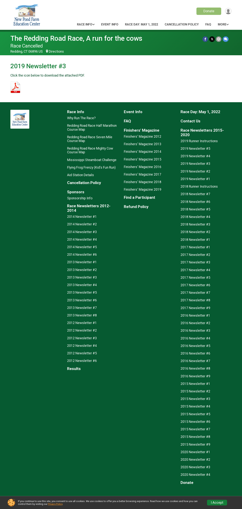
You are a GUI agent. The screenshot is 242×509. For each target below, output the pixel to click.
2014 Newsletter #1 (82, 217)
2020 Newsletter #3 (195, 467)
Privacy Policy (55, 504)
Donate (208, 11)
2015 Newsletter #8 (195, 437)
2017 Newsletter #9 (195, 308)
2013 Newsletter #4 (82, 285)
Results (74, 369)
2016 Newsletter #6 (195, 353)
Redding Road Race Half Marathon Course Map (92, 127)
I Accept (217, 502)
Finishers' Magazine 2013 (142, 144)
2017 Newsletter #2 (195, 255)
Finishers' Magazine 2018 (142, 182)
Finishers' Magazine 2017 (142, 174)
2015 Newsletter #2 (195, 391)
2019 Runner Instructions (199, 141)
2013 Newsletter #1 (82, 262)
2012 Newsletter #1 (82, 323)
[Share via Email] (219, 39)
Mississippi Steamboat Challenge (91, 160)
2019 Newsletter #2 (195, 171)
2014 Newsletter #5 (82, 247)
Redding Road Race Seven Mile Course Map (89, 139)
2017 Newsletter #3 (195, 262)
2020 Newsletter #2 (195, 459)
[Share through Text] (226, 39)
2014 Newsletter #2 (82, 224)
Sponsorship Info (79, 198)
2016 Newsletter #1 (195, 315)
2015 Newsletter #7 (195, 429)
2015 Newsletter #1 (195, 384)
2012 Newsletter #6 (82, 361)
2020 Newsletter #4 (195, 475)
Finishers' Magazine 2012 (142, 136)
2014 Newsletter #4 (82, 239)
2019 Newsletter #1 (195, 179)
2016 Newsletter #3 (195, 330)
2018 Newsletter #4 (195, 217)
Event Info (109, 24)
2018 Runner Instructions (199, 186)
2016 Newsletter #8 (195, 368)
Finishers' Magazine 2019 (142, 189)
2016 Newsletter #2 (195, 323)
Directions (56, 51)
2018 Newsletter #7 (195, 194)
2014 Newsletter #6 (82, 254)
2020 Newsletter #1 (195, 452)
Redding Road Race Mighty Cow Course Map (90, 150)
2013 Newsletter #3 (82, 277)
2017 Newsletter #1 (195, 247)
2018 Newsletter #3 (195, 224)
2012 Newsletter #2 (82, 330)
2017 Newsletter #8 (195, 300)
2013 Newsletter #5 (82, 292)
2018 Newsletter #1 (195, 240)
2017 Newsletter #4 (195, 270)
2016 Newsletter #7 (195, 361)
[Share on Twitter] (212, 39)
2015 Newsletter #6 (195, 422)
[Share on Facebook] (205, 39)
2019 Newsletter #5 (195, 148)
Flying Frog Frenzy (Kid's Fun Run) (91, 167)
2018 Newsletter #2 (195, 232)
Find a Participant (139, 197)
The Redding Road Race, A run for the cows (76, 38)
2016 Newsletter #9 (195, 376)
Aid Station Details (80, 175)
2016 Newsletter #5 (195, 346)
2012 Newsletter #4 (82, 346)
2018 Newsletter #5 (195, 209)
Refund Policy (136, 207)
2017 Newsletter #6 (195, 285)
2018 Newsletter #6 (195, 202)
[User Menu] (228, 11)
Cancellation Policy (182, 24)
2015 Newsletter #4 (195, 406)
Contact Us (190, 121)
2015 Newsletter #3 (195, 399)
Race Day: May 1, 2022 (141, 24)
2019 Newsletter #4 (195, 156)
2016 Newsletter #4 (195, 338)
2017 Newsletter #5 (195, 277)
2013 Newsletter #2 (82, 270)
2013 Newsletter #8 (82, 315)
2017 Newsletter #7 (195, 293)
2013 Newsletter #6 (82, 300)
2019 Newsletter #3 (195, 164)
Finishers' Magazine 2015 (142, 159)
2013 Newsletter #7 (82, 308)
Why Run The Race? (81, 118)
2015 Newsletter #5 (195, 414)
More (222, 24)
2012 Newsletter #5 (82, 353)
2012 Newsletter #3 (82, 338)
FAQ (208, 24)
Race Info (84, 24)
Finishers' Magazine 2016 (142, 167)
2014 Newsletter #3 (82, 232)
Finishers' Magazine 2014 (142, 152)
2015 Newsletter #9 (195, 444)
